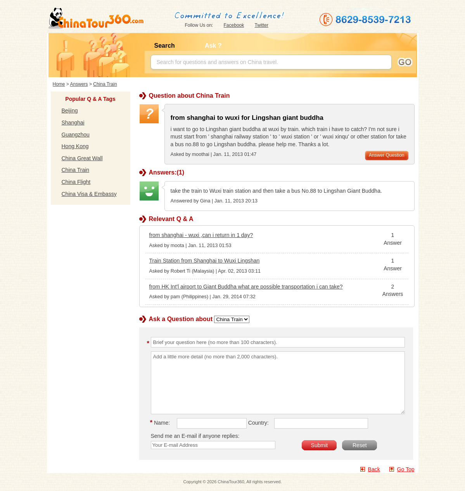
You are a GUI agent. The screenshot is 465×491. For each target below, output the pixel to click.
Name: (161, 423)
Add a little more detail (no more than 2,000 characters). (278, 382)
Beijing (70, 110)
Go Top (406, 469)
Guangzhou (76, 134)
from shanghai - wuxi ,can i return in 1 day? (201, 235)
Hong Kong (75, 146)
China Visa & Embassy (89, 194)
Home (59, 84)
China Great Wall (82, 158)
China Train (105, 84)
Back (374, 469)
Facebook (234, 25)
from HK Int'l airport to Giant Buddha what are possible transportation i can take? (246, 287)
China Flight (76, 182)
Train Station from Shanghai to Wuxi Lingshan (204, 261)
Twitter (261, 25)
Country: (258, 423)
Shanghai (73, 122)
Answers (79, 84)
